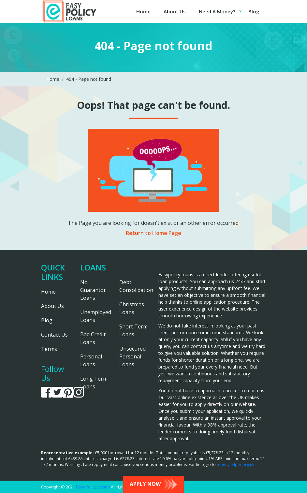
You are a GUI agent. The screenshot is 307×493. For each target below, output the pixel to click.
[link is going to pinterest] (68, 392)
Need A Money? (217, 11)
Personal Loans (91, 360)
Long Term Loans (94, 382)
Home (143, 11)
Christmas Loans (131, 308)
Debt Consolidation (134, 286)
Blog (253, 11)
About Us (175, 11)
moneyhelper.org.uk (235, 464)
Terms (49, 349)
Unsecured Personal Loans (132, 356)
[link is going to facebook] (46, 392)
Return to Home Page (153, 233)
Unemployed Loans (95, 316)
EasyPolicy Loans (93, 487)
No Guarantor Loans (93, 290)
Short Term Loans (133, 330)
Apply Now (153, 484)
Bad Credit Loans (93, 338)
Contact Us (54, 334)
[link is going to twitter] (57, 392)
